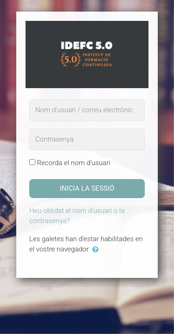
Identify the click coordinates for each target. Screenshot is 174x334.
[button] (97, 250)
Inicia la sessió (87, 188)
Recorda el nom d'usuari (73, 163)
